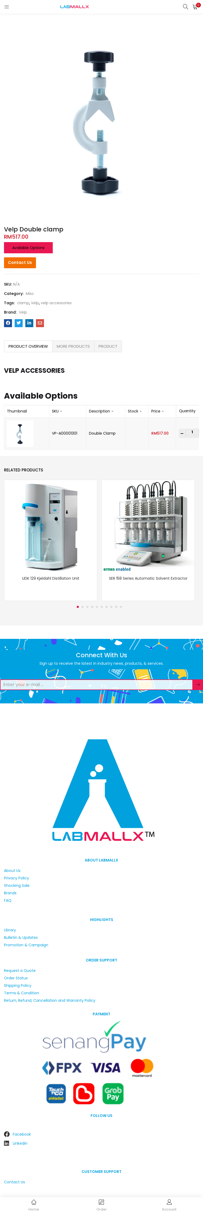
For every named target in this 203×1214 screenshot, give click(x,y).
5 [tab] (97, 607)
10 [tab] (121, 607)
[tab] (28, 346)
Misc (30, 293)
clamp (23, 303)
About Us (12, 870)
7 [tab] (106, 607)
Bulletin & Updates (21, 937)
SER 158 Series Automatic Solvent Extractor (148, 578)
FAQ (7, 900)
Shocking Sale (17, 885)
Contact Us (20, 262)
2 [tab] (83, 607)
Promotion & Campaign (26, 945)
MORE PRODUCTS (73, 346)
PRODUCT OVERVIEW (28, 346)
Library (10, 930)
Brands (10, 893)
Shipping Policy (17, 985)
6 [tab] (102, 607)
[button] (195, 6)
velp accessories (56, 303)
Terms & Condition (21, 993)
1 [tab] (78, 607)
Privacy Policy (16, 878)
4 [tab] (92, 607)
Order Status (16, 978)
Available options (28, 247)
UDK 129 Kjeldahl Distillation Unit (50, 578)
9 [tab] (116, 607)
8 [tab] (111, 607)
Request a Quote (20, 970)
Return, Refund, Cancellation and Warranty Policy (49, 1000)
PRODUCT (108, 346)
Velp (35, 303)
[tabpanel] (50, 540)
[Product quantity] (192, 432)
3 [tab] (87, 607)
